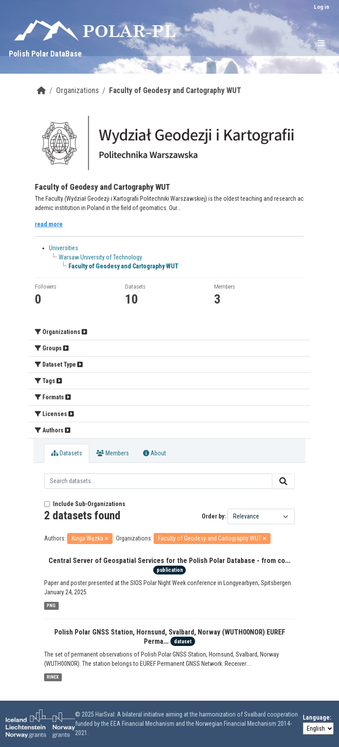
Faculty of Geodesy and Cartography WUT (175, 90)
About (154, 453)
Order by (213, 516)
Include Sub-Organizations (84, 503)
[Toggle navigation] (321, 43)
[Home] (41, 90)
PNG (51, 605)
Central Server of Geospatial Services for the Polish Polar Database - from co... (169, 560)
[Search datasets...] (158, 481)
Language (316, 717)
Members (112, 453)
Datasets (66, 453)
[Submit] (283, 481)
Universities (63, 248)
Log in (321, 7)
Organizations (77, 90)
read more (49, 224)
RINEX (53, 677)
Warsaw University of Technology (100, 257)
